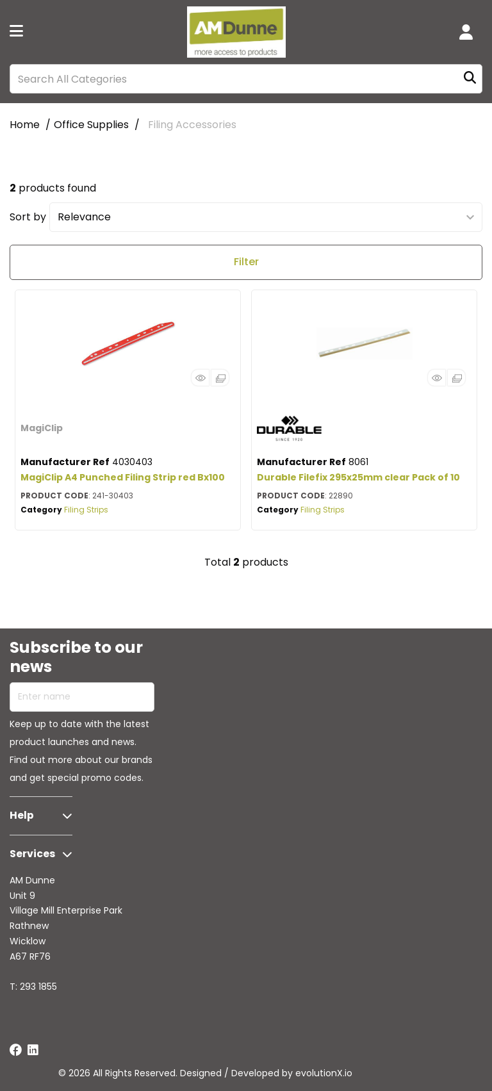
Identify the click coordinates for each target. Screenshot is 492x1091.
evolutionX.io (323, 1073)
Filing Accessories (192, 124)
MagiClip (41, 428)
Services (32, 853)
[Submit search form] (470, 79)
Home (25, 124)
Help (22, 815)
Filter (246, 261)
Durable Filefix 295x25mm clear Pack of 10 (358, 477)
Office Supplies (91, 124)
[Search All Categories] (246, 79)
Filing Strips (86, 509)
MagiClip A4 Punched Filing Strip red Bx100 (122, 477)
